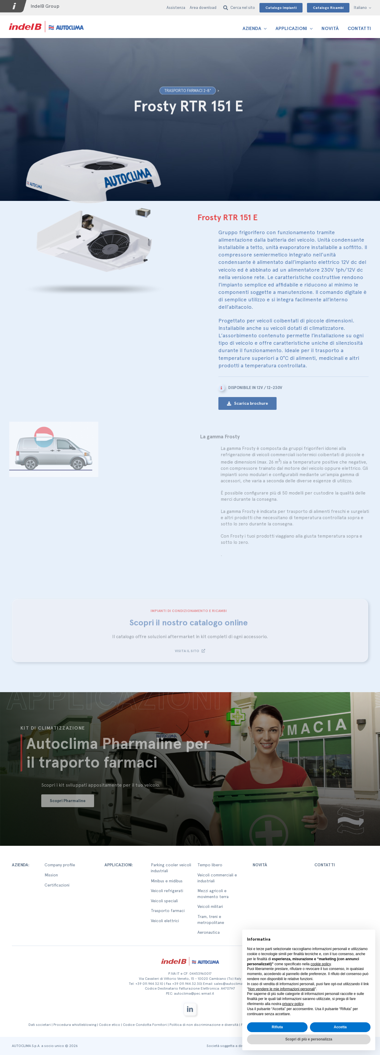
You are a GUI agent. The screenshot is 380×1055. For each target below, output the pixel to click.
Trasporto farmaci (168, 910)
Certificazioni (57, 885)
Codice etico (109, 1025)
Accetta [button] (340, 1027)
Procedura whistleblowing (74, 1025)
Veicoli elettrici (165, 920)
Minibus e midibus (167, 880)
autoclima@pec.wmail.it (194, 993)
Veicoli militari (210, 906)
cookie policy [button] (321, 964)
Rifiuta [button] (277, 1027)
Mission (51, 875)
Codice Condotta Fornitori (145, 1025)
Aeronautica (208, 932)
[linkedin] (190, 1009)
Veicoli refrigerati (167, 890)
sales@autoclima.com (232, 984)
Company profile (60, 864)
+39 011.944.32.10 (149, 984)
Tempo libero (209, 864)
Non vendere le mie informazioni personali (281, 989)
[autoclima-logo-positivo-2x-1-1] (46, 20)
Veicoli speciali (164, 900)
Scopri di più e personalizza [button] (308, 1039)
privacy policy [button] (292, 1004)
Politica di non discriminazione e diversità (204, 1025)
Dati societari (39, 1025)
